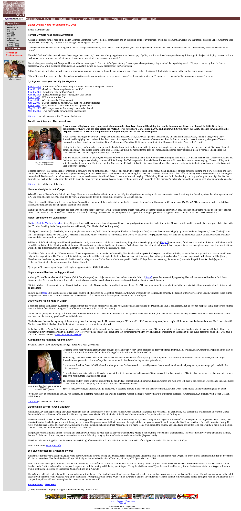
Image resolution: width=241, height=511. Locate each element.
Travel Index (130, 501)
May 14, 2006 (34, 111)
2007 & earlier (13, 48)
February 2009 (12, 27)
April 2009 (10, 31)
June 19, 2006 (34, 92)
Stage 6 (164, 242)
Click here (33, 116)
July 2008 (10, 37)
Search (144, 19)
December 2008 (13, 46)
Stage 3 (45, 293)
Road (71, 19)
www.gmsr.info (53, 445)
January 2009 (12, 26)
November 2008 (13, 44)
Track (105, 19)
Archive (120, 501)
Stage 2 (148, 277)
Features (62, 19)
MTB (78, 19)
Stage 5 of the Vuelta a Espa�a (47, 223)
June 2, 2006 (34, 103)
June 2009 (11, 35)
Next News (50, 484)
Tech (53, 19)
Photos (114, 19)
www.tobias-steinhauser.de (68, 334)
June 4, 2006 (34, 97)
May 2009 (10, 33)
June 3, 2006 (34, 100)
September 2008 (13, 40)
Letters (135, 19)
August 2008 (11, 39)
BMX (84, 19)
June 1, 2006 (34, 105)
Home (112, 501)
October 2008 (12, 42)
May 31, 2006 (34, 108)
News (46, 19)
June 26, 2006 (34, 89)
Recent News (13, 23)
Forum (153, 19)
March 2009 (11, 29)
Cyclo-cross (95, 19)
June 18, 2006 (34, 94)
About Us (122, 503)
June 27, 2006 (34, 86)
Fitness (125, 19)
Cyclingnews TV (34, 19)
